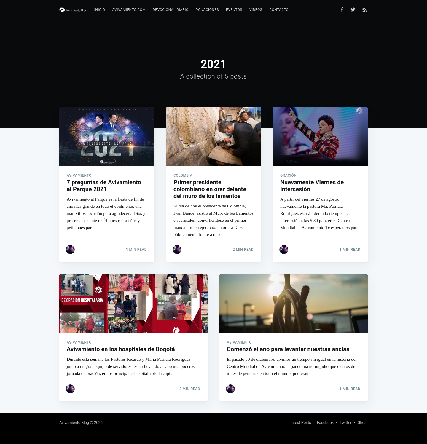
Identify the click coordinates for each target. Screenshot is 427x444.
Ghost (363, 422)
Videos (255, 10)
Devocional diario (171, 10)
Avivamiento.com (129, 10)
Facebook (325, 422)
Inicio (99, 10)
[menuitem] (100, 10)
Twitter (345, 422)
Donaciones (207, 10)
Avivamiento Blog (74, 422)
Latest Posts (300, 422)
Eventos (234, 10)
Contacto (279, 10)
